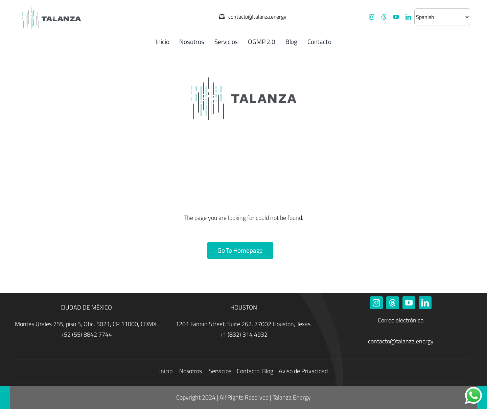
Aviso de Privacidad (303, 371)
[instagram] (371, 17)
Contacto (248, 371)
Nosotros (191, 371)
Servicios (221, 371)
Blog (267, 371)
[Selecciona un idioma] (442, 16)
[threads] (384, 17)
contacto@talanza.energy (401, 341)
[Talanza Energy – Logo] (51, 6)
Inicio (166, 371)
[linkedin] (408, 17)
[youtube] (396, 17)
